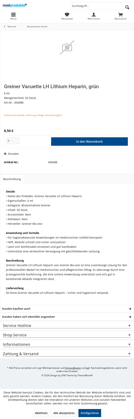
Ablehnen (41, 413)
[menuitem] (120, 16)
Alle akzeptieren (64, 413)
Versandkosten (73, 368)
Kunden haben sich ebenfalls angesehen (28, 317)
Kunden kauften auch (16, 308)
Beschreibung (12, 179)
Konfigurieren (90, 413)
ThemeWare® (85, 375)
